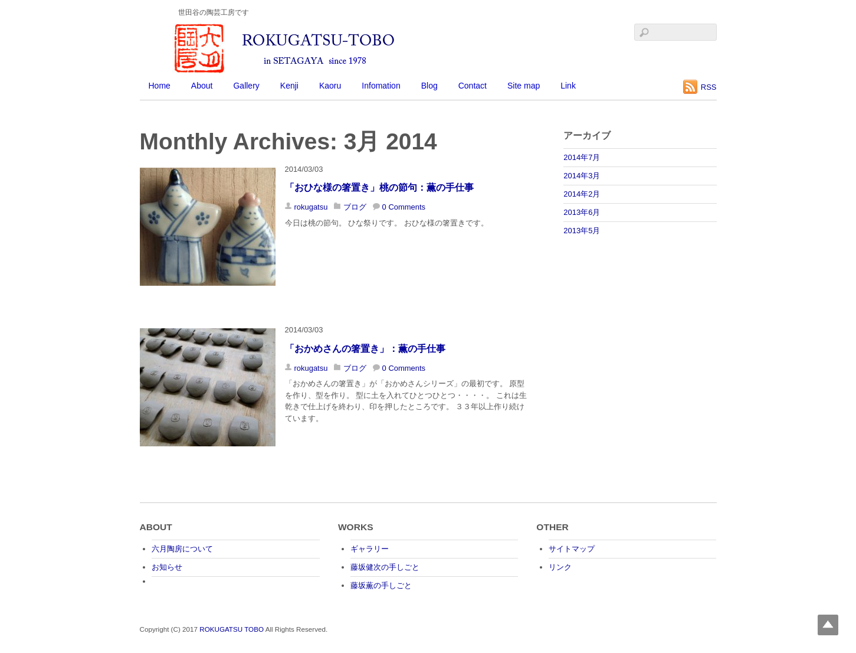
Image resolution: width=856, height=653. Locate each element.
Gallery (246, 85)
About (202, 85)
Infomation (381, 85)
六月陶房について (182, 548)
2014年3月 (581, 175)
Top (828, 625)
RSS (709, 87)
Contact (472, 85)
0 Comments (403, 207)
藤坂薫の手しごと (381, 585)
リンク (560, 567)
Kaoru (330, 85)
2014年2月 (581, 194)
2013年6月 (581, 212)
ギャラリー (369, 548)
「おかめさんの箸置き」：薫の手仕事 (365, 349)
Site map (523, 85)
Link (568, 85)
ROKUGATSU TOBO (231, 629)
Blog (429, 85)
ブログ (354, 207)
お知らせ (167, 567)
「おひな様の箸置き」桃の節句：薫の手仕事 (379, 187)
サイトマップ (572, 548)
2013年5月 (581, 230)
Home (159, 85)
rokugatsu (311, 207)
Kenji (289, 85)
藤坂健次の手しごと (384, 567)
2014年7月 (581, 157)
